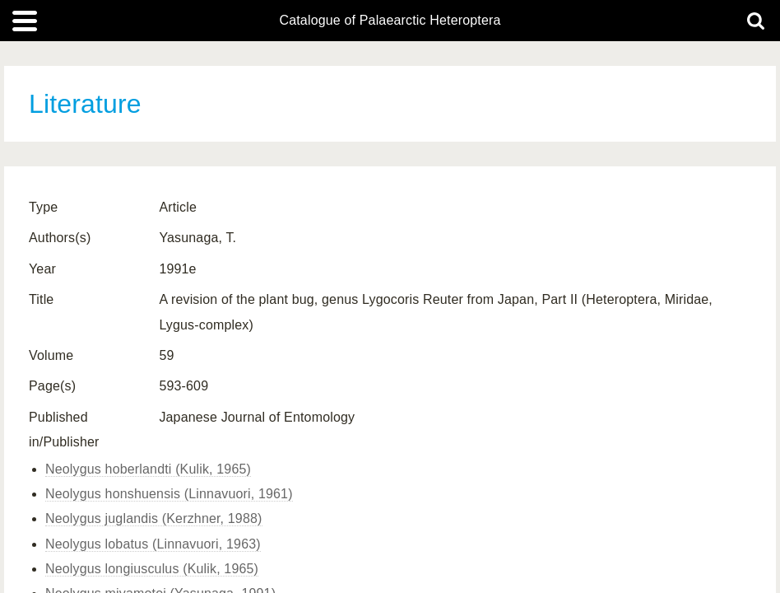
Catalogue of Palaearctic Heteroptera (389, 20)
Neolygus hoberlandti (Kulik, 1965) (148, 469)
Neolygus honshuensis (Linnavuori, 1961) (169, 494)
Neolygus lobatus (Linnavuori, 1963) (153, 544)
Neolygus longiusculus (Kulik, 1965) (151, 569)
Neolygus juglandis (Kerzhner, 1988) (153, 518)
